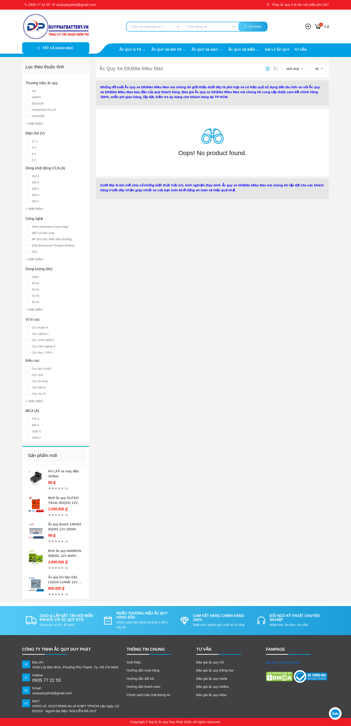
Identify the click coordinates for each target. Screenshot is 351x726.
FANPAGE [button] (275, 649)
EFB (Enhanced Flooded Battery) (53, 245)
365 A (35, 201)
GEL (35, 251)
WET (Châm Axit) (43, 233)
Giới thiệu (134, 662)
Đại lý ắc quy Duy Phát (283, 662)
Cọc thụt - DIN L (42, 352)
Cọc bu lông (39, 381)
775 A (35, 419)
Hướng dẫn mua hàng (143, 670)
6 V (34, 154)
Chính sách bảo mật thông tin (148, 695)
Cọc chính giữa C (43, 340)
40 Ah (35, 295)
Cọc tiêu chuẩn (41, 368)
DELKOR (38, 103)
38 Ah (35, 289)
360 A (35, 195)
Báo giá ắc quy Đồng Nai (214, 670)
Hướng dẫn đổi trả (140, 678)
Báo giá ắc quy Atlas (211, 695)
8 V (34, 147)
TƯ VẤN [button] (203, 649)
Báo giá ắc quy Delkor (212, 686)
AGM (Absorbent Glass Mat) (50, 226)
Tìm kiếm (253, 26)
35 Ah (35, 283)
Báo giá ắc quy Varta (211, 678)
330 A (35, 182)
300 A (35, 176)
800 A (35, 425)
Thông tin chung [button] (146, 649)
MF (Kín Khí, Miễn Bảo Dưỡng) (52, 239)
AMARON (38, 116)
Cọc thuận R (40, 327)
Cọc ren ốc (39, 393)
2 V (34, 160)
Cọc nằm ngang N (43, 346)
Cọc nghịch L (40, 333)
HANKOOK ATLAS (44, 110)
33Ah (35, 277)
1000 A (36, 431)
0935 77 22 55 (37, 4)
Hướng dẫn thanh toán (143, 686)
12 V (35, 141)
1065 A (36, 437)
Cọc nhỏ (37, 375)
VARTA (36, 97)
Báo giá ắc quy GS (210, 662)
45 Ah (35, 302)
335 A (35, 188)
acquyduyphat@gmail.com (74, 4)
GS (34, 91)
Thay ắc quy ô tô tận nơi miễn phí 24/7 (297, 4)
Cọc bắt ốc (39, 387)
